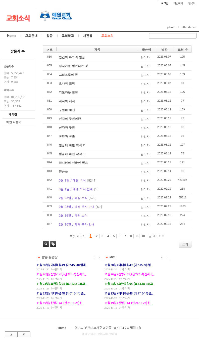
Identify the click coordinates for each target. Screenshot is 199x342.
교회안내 (31, 35)
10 (143, 236)
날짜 (164, 49)
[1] (96, 189)
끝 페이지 (157, 236)
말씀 (49, 35)
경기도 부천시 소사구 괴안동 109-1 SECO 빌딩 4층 (108, 327)
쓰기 (185, 244)
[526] (92, 198)
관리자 (145, 57)
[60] (98, 206)
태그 (53, 244)
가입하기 (178, 3)
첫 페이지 (78, 236)
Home (11, 35)
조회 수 (183, 49)
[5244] (92, 180)
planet (171, 27)
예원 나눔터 (13, 122)
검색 (46, 244)
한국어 (191, 3)
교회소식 (18, 18)
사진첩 (87, 35)
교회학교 (68, 35)
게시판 (13, 114)
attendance (189, 27)
